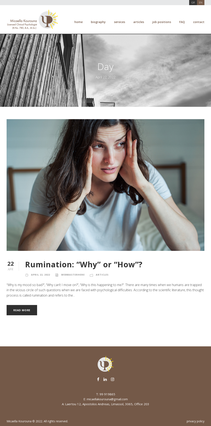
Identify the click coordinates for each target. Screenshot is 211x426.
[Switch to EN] (200, 2)
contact (198, 22)
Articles (102, 274)
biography (98, 22)
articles (138, 22)
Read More (21, 310)
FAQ (182, 22)
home (78, 22)
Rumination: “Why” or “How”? (84, 264)
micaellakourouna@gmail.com (107, 399)
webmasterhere (73, 274)
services (119, 22)
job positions (161, 22)
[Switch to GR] (193, 2)
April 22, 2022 (40, 274)
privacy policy (195, 421)
